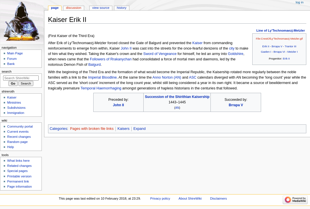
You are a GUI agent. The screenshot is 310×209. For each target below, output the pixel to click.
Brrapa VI (279, 51)
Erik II (265, 46)
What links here (18, 160)
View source (100, 7)
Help (10, 147)
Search (7, 71)
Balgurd (94, 65)
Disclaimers (218, 198)
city (231, 48)
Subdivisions (16, 107)
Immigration (15, 112)
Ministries (14, 102)
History (122, 7)
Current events (17, 131)
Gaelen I (266, 51)
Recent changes (19, 136)
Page (55, 7)
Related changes (19, 165)
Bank (11, 63)
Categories (58, 129)
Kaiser (197, 43)
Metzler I (292, 51)
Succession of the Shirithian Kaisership (177, 97)
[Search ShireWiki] (21, 78)
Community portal (20, 126)
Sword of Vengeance (160, 54)
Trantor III (290, 46)
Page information (19, 186)
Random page (17, 142)
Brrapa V (277, 46)
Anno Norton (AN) (166, 77)
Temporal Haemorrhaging (100, 88)
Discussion (73, 7)
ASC (192, 77)
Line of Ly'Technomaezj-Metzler (280, 30)
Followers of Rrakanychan (111, 59)
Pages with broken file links (91, 129)
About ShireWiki (190, 198)
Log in (299, 2)
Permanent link (18, 181)
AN (177, 107)
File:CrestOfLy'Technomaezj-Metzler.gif (279, 38)
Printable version (19, 176)
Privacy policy (160, 198)
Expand (139, 129)
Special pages (17, 171)
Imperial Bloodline (102, 77)
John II (126, 48)
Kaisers (123, 129)
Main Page (15, 53)
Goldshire (235, 54)
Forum (11, 58)
